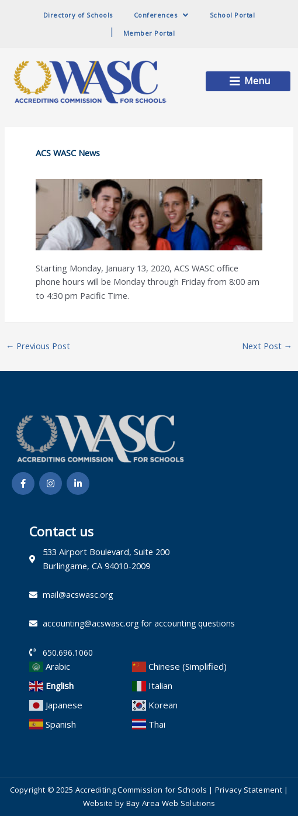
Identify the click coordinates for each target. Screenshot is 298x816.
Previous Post (38, 346)
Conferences (161, 15)
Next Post (267, 346)
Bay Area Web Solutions (171, 803)
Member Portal (149, 33)
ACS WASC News (68, 153)
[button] (248, 81)
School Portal (232, 15)
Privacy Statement (248, 789)
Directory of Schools (78, 15)
